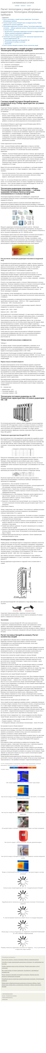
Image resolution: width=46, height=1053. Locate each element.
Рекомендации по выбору (23, 765)
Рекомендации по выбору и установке (15, 42)
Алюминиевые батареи (23, 3)
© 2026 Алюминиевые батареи (7, 993)
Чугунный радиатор (24, 763)
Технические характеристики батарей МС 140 (17, 40)
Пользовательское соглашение (11, 995)
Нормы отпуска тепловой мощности (14, 35)
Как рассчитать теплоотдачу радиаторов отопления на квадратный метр (24, 31)
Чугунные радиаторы (9, 763)
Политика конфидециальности (7, 997)
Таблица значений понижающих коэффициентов (18, 33)
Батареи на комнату (32, 765)
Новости (23, 5)
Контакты (3, 995)
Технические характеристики (13, 765)
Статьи (29, 5)
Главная (17, 5)
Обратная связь (5, 999)
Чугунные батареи (16, 763)
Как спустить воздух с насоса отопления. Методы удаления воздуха (20, 959)
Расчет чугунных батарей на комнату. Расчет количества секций (20, 45)
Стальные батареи (31, 763)
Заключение (8, 43)
